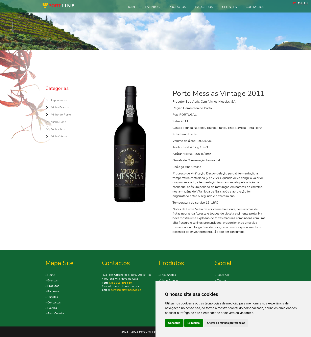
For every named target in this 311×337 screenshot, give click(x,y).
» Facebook (222, 275)
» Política (51, 308)
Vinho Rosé (58, 122)
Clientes (229, 7)
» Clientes (51, 297)
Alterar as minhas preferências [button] (226, 322)
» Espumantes (167, 275)
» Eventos (51, 280)
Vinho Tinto (58, 129)
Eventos (152, 7)
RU (306, 3)
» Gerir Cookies (55, 313)
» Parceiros (52, 291)
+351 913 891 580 (120, 283)
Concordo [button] (174, 322)
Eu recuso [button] (193, 322)
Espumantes (59, 100)
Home (131, 7)
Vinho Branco (60, 107)
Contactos (255, 7)
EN (300, 3)
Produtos (177, 7)
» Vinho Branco (168, 280)
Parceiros (204, 7)
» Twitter (220, 280)
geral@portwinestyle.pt (126, 290)
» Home (50, 275)
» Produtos (52, 286)
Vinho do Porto (61, 115)
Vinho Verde (59, 136)
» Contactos (53, 302)
